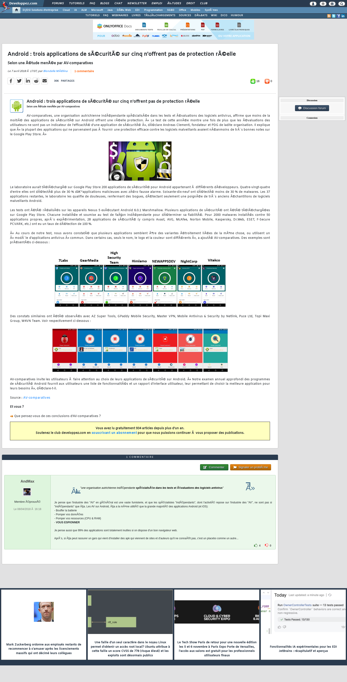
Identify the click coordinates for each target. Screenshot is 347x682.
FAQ (92, 3)
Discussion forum (312, 108)
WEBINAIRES (120, 15)
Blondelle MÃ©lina (55, 71)
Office (182, 10)
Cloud (66, 10)
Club (204, 3)
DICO (224, 15)
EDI (137, 10)
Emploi (156, 3)
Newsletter (137, 3)
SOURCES (185, 15)
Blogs (105, 3)
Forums (58, 3)
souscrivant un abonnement (114, 433)
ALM (84, 10)
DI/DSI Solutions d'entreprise (40, 10)
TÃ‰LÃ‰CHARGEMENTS (159, 15)
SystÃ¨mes (211, 10)
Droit (190, 3)
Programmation (153, 10)
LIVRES (136, 15)
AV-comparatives (36, 398)
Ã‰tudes (174, 3)
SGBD (170, 10)
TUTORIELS (92, 15)
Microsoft (97, 10)
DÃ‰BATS (201, 15)
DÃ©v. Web (124, 10)
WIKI (214, 15)
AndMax (27, 481)
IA (75, 10)
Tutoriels (77, 3)
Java (109, 10)
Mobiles (195, 10)
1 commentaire (84, 71)
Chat (118, 3)
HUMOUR (237, 15)
